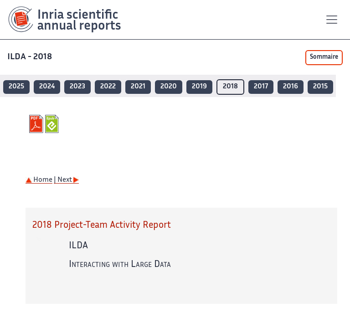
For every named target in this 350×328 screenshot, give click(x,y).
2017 (261, 87)
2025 (16, 87)
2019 (199, 87)
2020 (168, 87)
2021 (138, 87)
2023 (77, 87)
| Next (66, 180)
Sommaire (324, 57)
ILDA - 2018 (30, 57)
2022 (108, 87)
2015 (320, 87)
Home (39, 180)
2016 (290, 87)
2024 (47, 87)
